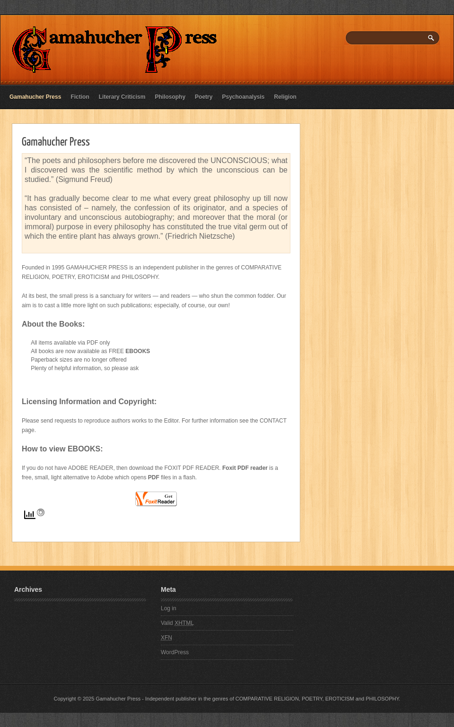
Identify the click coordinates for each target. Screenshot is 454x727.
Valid (177, 623)
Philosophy (170, 97)
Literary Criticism (122, 97)
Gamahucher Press (35, 97)
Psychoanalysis (243, 97)
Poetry (203, 97)
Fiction (79, 97)
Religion (285, 97)
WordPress (175, 652)
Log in (168, 608)
